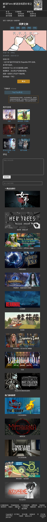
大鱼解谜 (18, 12)
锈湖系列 (3, 507)
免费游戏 (21, 16)
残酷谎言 (17, 507)
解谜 (12, 27)
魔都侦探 (33, 507)
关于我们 (17, 514)
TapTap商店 (17, 92)
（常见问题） (13, 88)
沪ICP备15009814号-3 (43, 515)
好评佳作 (21, 14)
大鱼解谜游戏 (4, 505)
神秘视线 (42, 505)
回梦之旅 (10, 20)
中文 (34, 27)
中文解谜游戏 (25, 505)
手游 (29, 27)
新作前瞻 (9, 16)
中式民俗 (9, 14)
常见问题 (24, 514)
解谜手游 (30, 12)
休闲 (18, 27)
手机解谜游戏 (15, 505)
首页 (4, 20)
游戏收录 (32, 514)
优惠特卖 (33, 16)
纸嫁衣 (11, 507)
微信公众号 (28, 516)
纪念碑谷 (25, 507)
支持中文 (33, 14)
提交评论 (6, 177)
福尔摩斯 (24, 508)
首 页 (7, 12)
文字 (23, 27)
